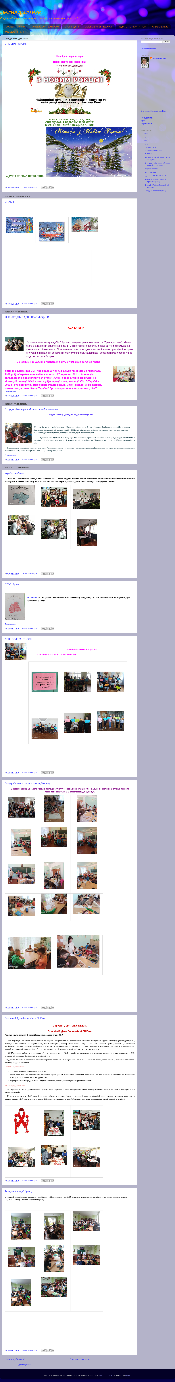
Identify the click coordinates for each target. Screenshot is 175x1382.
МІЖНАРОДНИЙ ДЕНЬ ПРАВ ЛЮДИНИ (27, 317)
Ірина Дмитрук (159, 58)
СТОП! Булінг (71, 26)
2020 (146, 144)
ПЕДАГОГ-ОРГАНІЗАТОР (132, 26)
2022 (146, 137)
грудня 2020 (151, 147)
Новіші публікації (14, 1359)
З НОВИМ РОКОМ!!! (16, 43)
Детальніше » (10, 391)
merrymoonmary (105, 1375)
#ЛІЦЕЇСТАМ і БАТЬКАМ (45, 26)
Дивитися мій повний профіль (153, 111)
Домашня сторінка (16, 26)
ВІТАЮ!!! (10, 202)
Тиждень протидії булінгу (19, 1191)
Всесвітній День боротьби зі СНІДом (25, 1018)
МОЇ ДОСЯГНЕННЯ (16, 32)
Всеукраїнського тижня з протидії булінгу (27, 783)
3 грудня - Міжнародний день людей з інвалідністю (33, 409)
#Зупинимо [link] (32, 597)
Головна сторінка (80, 1359)
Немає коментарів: (30, 187)
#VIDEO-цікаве (159, 26)
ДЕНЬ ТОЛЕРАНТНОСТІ (18, 639)
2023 (146, 134)
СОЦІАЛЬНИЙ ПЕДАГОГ (98, 26)
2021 (146, 141)
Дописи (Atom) (24, 1365)
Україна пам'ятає (14, 473)
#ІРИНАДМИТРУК (20, 12)
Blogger (128, 1375)
